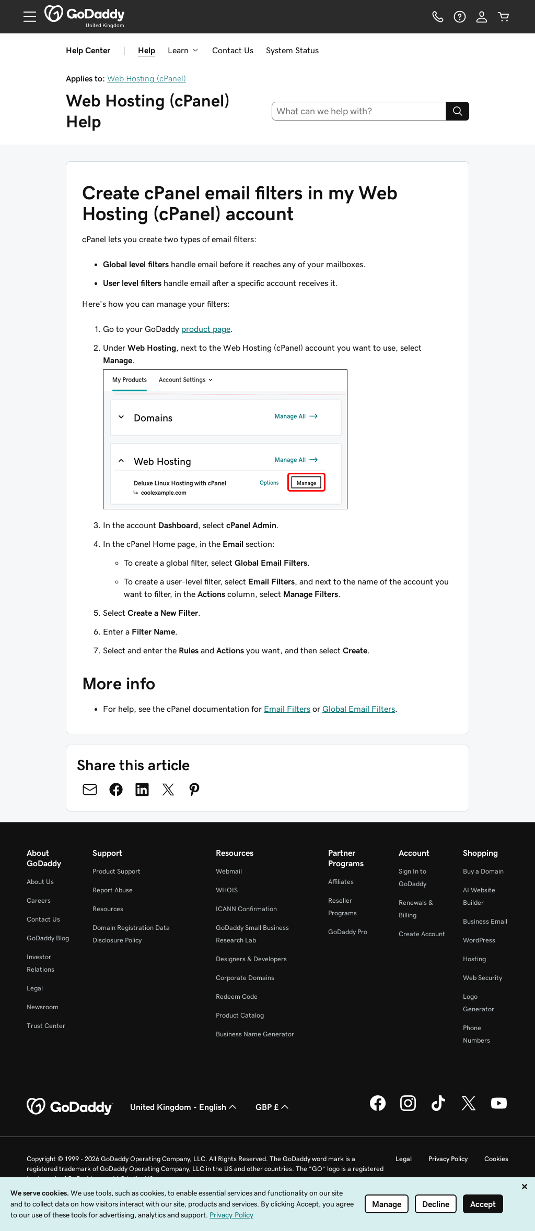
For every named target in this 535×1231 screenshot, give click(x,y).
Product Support (116, 871)
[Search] (457, 111)
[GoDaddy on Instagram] (408, 1109)
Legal (35, 988)
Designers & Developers (251, 958)
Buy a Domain (483, 871)
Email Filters (287, 708)
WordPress (479, 940)
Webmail (229, 871)
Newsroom (43, 1006)
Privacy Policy (448, 1158)
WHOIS (227, 890)
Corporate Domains (245, 977)
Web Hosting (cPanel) (146, 78)
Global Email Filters (358, 708)
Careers (39, 900)
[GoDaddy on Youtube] (499, 1109)
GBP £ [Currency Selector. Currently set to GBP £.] (273, 1107)
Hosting (474, 958)
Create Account (422, 933)
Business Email (485, 921)
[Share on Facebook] (116, 789)
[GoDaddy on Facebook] (377, 1109)
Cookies (496, 1158)
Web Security (482, 977)
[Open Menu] (25, 17)
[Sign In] (482, 17)
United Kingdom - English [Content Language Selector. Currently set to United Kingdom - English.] (184, 1107)
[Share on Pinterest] (194, 789)
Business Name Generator (255, 1034)
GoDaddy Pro (347, 931)
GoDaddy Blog (48, 938)
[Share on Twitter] (168, 789)
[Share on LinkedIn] (142, 789)
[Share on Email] (90, 789)
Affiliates (341, 881)
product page (205, 329)
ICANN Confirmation (246, 908)
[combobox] (359, 111)
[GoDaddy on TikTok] (438, 1109)
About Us (40, 881)
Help (146, 50)
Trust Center (46, 1025)
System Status (292, 50)
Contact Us (232, 50)
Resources (107, 908)
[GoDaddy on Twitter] (468, 1109)
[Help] (460, 17)
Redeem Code (237, 996)
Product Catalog (240, 1015)
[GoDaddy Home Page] (70, 1107)
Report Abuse (112, 890)
